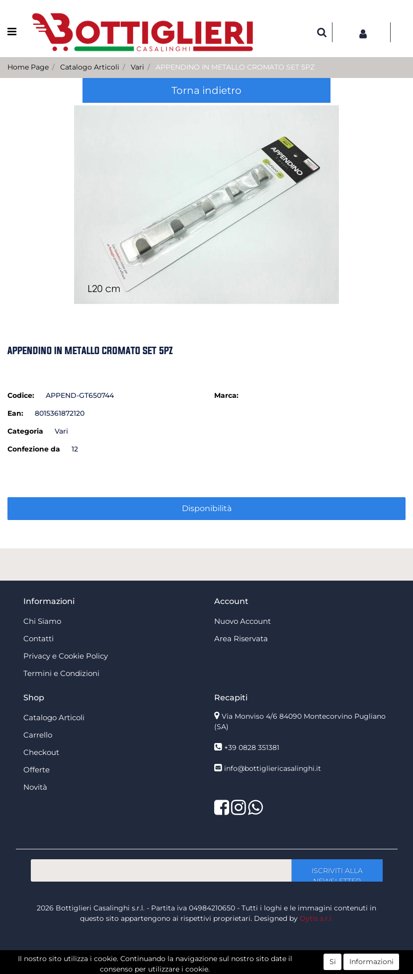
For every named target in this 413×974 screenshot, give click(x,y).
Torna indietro (206, 90)
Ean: (15, 413)
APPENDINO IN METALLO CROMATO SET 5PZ (235, 67)
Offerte (36, 769)
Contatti (38, 638)
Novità (35, 787)
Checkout (41, 752)
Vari (137, 67)
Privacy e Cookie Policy (65, 656)
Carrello (37, 735)
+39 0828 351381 (251, 747)
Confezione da (33, 449)
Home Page (28, 67)
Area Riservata (241, 638)
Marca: (226, 395)
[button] (322, 32)
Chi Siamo (42, 621)
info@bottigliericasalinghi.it (272, 768)
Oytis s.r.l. (316, 918)
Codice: (20, 395)
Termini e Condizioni (61, 673)
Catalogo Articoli (89, 67)
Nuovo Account (242, 621)
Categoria (25, 431)
